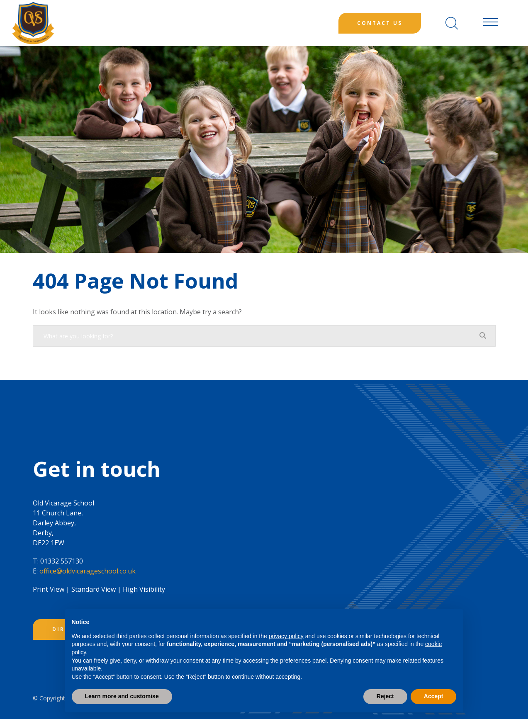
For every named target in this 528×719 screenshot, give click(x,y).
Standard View (93, 589)
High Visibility (144, 589)
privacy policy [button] (286, 636)
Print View (48, 589)
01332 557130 (61, 561)
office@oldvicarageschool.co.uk (87, 571)
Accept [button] (433, 696)
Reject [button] (385, 696)
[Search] (451, 23)
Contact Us (379, 23)
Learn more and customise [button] (122, 696)
